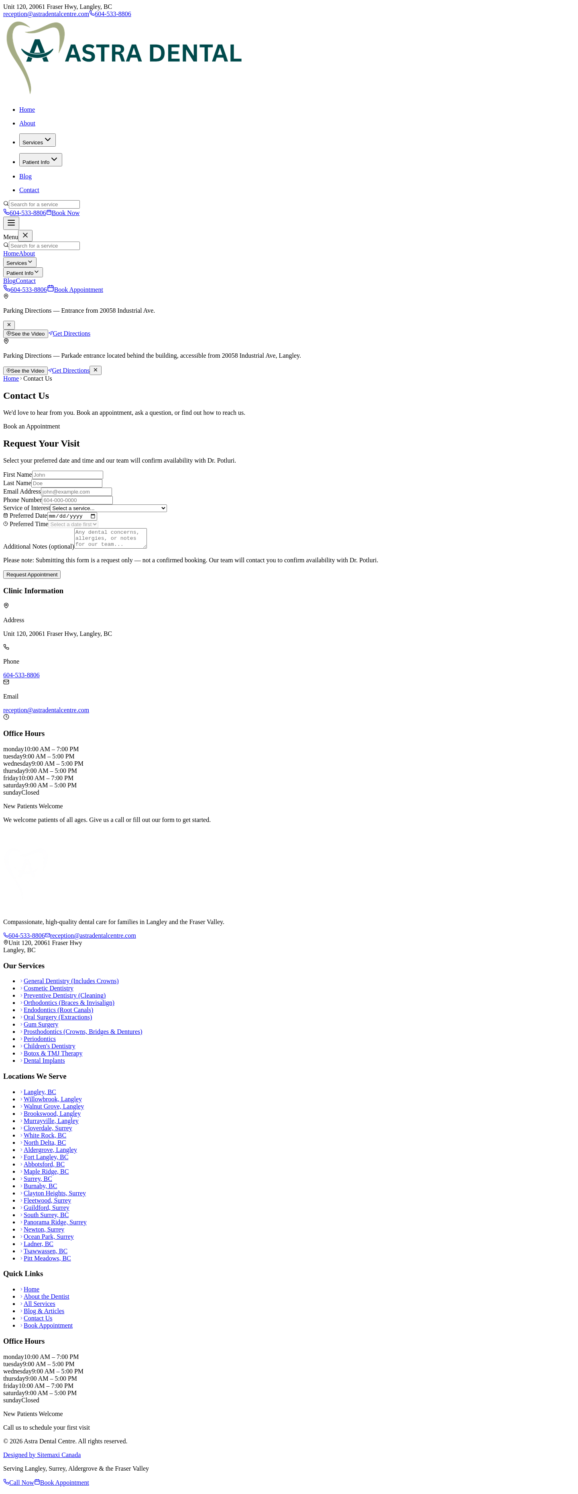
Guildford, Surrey (44, 1212)
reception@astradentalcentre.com (46, 13)
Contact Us (36, 1323)
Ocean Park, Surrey (46, 1241)
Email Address (22, 491)
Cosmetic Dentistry (46, 993)
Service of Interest (26, 507)
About (27, 123)
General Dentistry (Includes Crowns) (69, 985)
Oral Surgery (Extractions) (55, 1022)
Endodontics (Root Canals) (56, 1014)
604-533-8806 (110, 13)
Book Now (63, 212)
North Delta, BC (42, 1147)
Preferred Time (25, 525)
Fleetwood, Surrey (45, 1204)
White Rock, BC (42, 1139)
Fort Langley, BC (43, 1161)
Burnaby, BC (38, 1190)
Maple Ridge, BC (44, 1175)
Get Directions (69, 333)
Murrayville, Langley (49, 1125)
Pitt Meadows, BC (45, 1262)
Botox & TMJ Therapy (51, 1058)
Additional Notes (38, 551)
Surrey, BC (35, 1183)
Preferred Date (25, 516)
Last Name (17, 483)
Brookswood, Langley (50, 1118)
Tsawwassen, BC (43, 1255)
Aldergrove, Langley (48, 1154)
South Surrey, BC (44, 1219)
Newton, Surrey (41, 1233)
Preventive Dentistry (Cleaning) (62, 1000)
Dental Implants (42, 1065)
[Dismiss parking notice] (9, 325)
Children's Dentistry (47, 1050)
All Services (37, 1308)
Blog (25, 176)
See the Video (25, 334)
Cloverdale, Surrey (45, 1132)
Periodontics (37, 1043)
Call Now (18, 1487)
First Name (17, 474)
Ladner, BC (36, 1248)
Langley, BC (37, 1096)
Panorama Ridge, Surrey (53, 1226)
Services (37, 140)
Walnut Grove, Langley (51, 1110)
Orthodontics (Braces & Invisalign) (66, 1007)
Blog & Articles (41, 1315)
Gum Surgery (38, 1029)
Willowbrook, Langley (50, 1103)
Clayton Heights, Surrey (52, 1197)
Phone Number (22, 499)
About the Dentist (44, 1301)
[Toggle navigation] (11, 223)
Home (27, 109)
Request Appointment (31, 579)
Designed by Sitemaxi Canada (42, 1459)
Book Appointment (75, 289)
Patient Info (40, 159)
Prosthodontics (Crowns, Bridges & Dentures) (80, 1036)
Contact (29, 189)
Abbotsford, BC (42, 1168)
